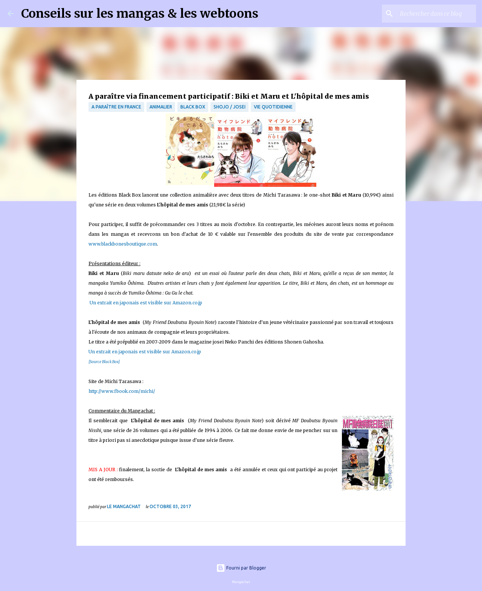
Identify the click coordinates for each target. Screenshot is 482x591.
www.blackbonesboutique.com (122, 244)
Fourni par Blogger (241, 567)
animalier (160, 106)
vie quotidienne (273, 106)
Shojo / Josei (230, 106)
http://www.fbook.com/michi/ (121, 391)
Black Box (192, 106)
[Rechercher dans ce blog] (436, 14)
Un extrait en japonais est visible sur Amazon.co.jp (145, 302)
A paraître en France (116, 106)
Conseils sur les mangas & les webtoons (139, 13)
